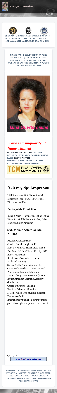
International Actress (19, 152)
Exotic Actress (22, 158)
